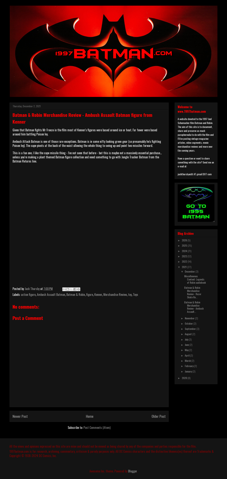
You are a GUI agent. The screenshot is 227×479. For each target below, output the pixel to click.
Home (89, 416)
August (188, 334)
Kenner (98, 294)
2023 (185, 256)
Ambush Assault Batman (51, 294)
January (188, 371)
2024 (185, 251)
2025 (185, 245)
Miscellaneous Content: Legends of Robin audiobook (195, 279)
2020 (185, 378)
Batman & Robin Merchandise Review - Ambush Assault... (194, 307)
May (187, 350)
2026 (185, 240)
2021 (184, 267)
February (189, 366)
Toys (135, 294)
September (190, 329)
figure (89, 294)
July (187, 339)
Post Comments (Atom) (96, 427)
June (187, 345)
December (190, 271)
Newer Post (20, 416)
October (189, 323)
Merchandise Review (115, 294)
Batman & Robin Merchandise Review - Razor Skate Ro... (192, 292)
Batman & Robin (75, 294)
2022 (185, 261)
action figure (28, 294)
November (190, 318)
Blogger (132, 471)
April (187, 355)
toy (130, 294)
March (188, 361)
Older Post (159, 416)
